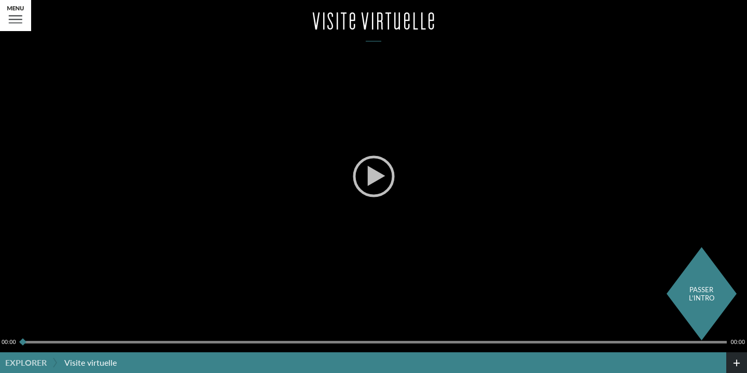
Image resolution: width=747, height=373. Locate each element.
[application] (373, 176)
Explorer (26, 362)
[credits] (736, 362)
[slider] (373, 342)
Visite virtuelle (90, 362)
